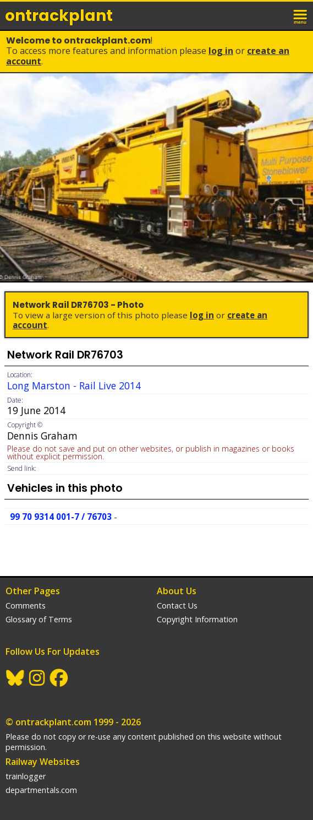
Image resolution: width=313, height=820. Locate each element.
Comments (26, 605)
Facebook (59, 678)
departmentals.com (41, 790)
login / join (277, 15)
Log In (220, 51)
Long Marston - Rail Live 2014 (74, 385)
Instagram (37, 678)
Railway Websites (43, 762)
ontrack (59, 15)
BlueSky (15, 678)
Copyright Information (197, 619)
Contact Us (177, 605)
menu (301, 15)
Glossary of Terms (39, 619)
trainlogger (26, 776)
